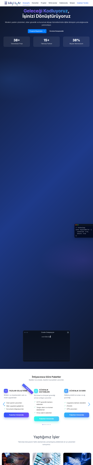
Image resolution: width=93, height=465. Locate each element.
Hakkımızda (63, 3)
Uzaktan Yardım (82, 3)
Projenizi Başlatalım (37, 31)
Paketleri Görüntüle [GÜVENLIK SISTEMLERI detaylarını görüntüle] (46, 419)
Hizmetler (35, 3)
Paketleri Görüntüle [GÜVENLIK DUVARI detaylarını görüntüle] (76, 415)
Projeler (43, 3)
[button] (4, 404)
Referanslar (53, 3)
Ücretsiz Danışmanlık (56, 31)
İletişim (72, 3)
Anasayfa (26, 3)
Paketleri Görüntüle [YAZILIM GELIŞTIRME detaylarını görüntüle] (16, 415)
